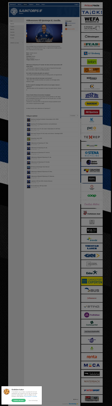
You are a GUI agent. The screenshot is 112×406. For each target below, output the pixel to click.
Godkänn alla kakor (18, 400)
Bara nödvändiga (33, 400)
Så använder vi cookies (30, 396)
